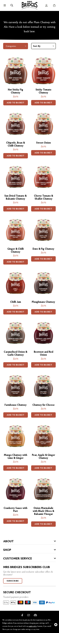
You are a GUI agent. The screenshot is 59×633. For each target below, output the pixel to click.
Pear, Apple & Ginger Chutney (43, 456)
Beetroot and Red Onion (43, 353)
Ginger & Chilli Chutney (15, 250)
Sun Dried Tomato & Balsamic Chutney (15, 197)
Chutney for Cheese (43, 404)
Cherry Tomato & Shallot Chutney (43, 197)
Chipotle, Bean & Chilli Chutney (15, 144)
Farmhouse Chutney (16, 404)
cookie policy (33, 626)
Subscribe (13, 581)
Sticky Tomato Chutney (43, 91)
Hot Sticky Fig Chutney (15, 91)
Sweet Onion (43, 142)
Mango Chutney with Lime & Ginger (15, 456)
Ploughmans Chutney (43, 301)
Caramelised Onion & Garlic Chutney (15, 353)
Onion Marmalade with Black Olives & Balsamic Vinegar (43, 511)
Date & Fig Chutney (43, 248)
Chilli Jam (15, 301)
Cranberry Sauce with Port (15, 509)
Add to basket (15, 102)
